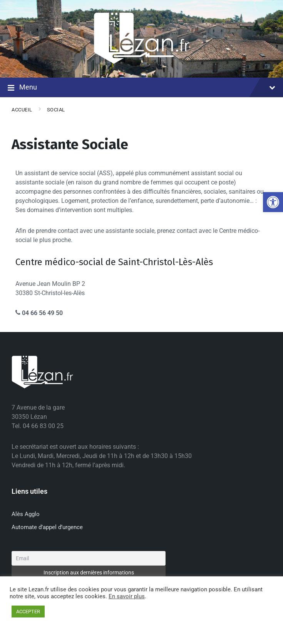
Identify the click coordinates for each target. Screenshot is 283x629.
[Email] (89, 558)
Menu (141, 88)
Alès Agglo (26, 514)
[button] (273, 202)
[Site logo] (142, 62)
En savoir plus (127, 596)
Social (56, 110)
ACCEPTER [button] (28, 611)
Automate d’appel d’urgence (47, 527)
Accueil (22, 110)
